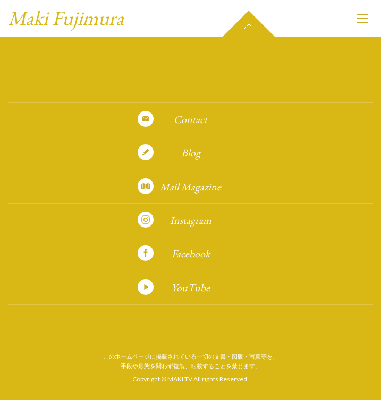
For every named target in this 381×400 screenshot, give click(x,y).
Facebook (191, 253)
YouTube (190, 287)
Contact (190, 119)
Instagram (190, 220)
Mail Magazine (190, 187)
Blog (190, 153)
